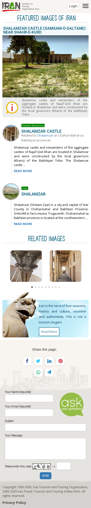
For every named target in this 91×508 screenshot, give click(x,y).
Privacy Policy (14, 502)
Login (73, 6)
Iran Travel (25, 491)
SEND (45, 476)
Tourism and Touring (48, 491)
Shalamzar (45, 135)
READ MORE (23, 171)
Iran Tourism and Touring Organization (60, 487)
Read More (49, 331)
